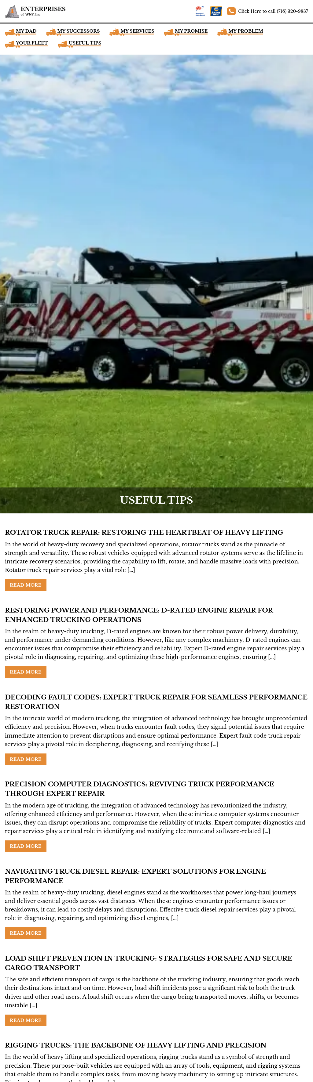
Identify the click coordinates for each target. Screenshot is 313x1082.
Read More (26, 585)
